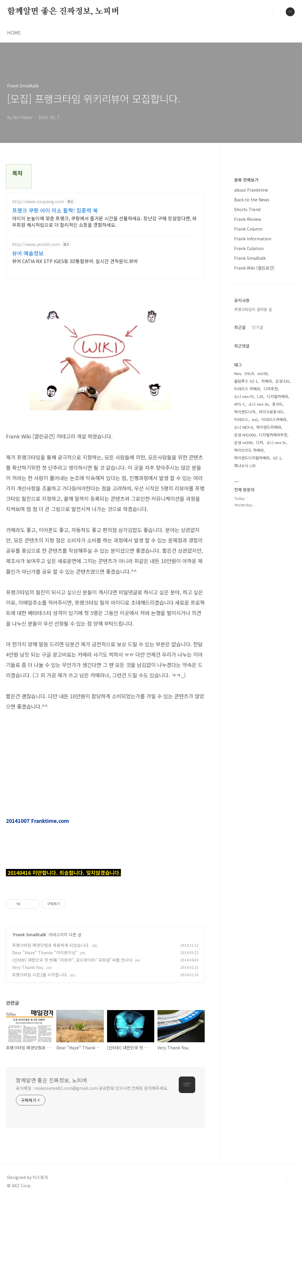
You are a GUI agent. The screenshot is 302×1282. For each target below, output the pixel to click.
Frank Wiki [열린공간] (254, 268)
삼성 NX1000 (244, 435)
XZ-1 (277, 458)
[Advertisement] (105, 925)
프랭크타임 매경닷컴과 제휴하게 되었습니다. (51, 1028)
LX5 (260, 396)
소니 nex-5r (276, 442)
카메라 (266, 381)
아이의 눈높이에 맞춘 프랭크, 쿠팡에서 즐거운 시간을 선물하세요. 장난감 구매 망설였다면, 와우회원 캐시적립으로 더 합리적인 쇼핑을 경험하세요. (104, 221)
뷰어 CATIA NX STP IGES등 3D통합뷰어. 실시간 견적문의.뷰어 (75, 260)
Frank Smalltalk (29, 1017)
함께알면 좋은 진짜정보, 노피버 (63, 11)
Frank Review (247, 219)
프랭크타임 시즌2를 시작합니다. (40, 1057)
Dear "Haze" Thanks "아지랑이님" (45, 1035)
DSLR (249, 373)
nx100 (262, 373)
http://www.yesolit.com (36, 244)
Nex (237, 373)
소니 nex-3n (259, 404)
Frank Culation (249, 248)
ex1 (255, 419)
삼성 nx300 (243, 442)
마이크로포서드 (271, 412)
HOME (14, 32)
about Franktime (251, 190)
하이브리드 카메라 (249, 450)
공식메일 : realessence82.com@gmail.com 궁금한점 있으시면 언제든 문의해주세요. (92, 1171)
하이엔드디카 (244, 412)
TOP (290, 1262)
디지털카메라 (277, 396)
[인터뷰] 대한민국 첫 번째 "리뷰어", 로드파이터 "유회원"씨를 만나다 (72, 1043)
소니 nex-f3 (244, 396)
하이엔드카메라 (268, 427)
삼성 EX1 (282, 381)
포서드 (277, 404)
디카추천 (271, 389)
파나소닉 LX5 (245, 465)
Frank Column (248, 229)
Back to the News (251, 200)
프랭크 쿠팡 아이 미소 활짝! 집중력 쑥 (55, 210)
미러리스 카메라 (247, 389)
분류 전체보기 (246, 180)
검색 (276, 11)
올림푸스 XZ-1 (246, 381)
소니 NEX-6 (243, 427)
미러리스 (241, 419)
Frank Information (252, 239)
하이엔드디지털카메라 (252, 458)
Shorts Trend (247, 209)
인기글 (257, 327)
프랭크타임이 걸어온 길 (253, 309)
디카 (259, 442)
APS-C (239, 404)
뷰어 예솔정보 (28, 253)
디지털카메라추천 (273, 435)
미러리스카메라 (274, 419)
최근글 (240, 327)
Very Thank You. (28, 1050)
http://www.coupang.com (38, 201)
